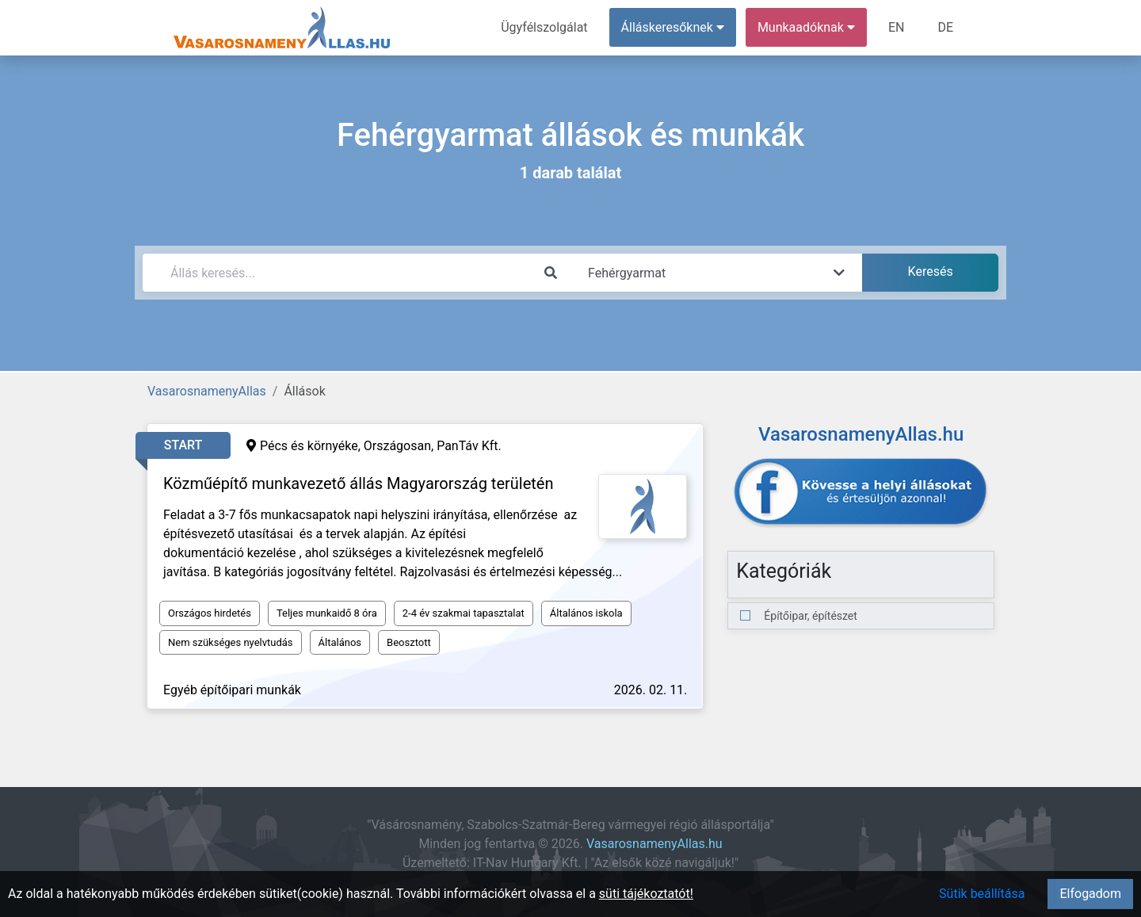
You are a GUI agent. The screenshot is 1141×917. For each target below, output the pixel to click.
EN (896, 27)
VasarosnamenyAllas (206, 391)
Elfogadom (1090, 893)
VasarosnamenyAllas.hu (654, 843)
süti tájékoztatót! (646, 893)
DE (945, 27)
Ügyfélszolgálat (544, 27)
